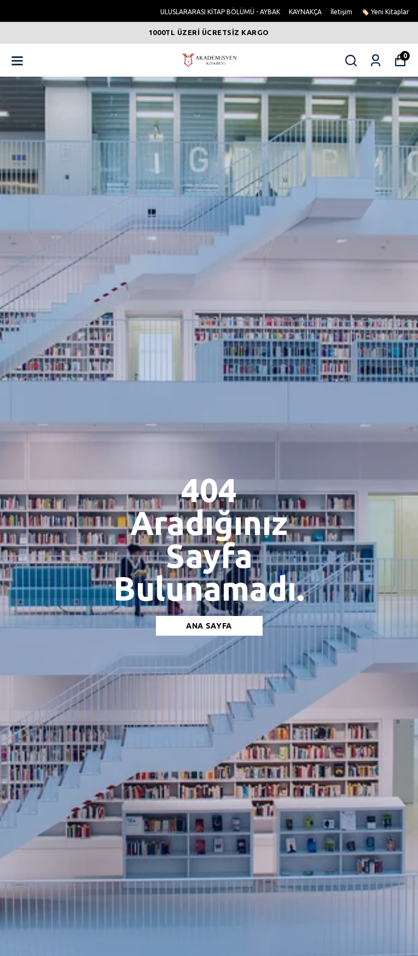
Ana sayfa (209, 625)
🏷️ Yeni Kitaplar (385, 11)
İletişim (341, 11)
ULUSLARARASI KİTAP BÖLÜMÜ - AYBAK (220, 11)
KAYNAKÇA (305, 11)
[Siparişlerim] (375, 60)
